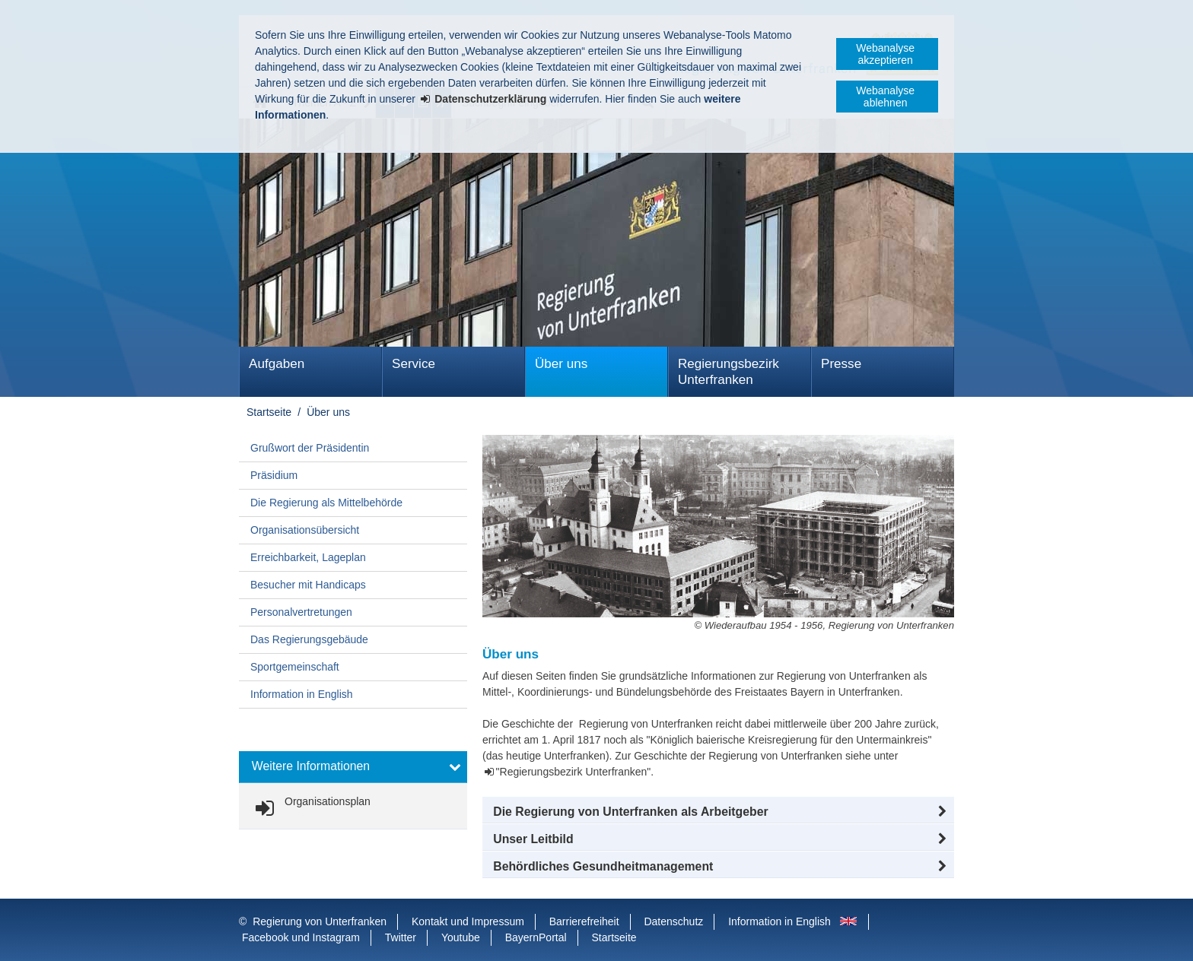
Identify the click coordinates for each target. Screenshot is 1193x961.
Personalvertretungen (301, 612)
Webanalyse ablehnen (885, 96)
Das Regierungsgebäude (309, 639)
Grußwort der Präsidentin (309, 448)
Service (413, 364)
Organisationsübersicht (304, 530)
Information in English (301, 694)
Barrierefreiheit (584, 921)
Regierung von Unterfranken (320, 921)
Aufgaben (276, 364)
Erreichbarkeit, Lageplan (308, 557)
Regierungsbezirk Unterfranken (728, 372)
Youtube (460, 937)
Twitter (400, 937)
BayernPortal (536, 937)
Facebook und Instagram (301, 937)
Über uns (561, 364)
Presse (841, 364)
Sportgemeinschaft (294, 667)
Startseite (269, 412)
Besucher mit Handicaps (308, 585)
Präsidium (273, 475)
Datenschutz (673, 921)
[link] (310, 808)
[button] (718, 812)
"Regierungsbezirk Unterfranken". (575, 772)
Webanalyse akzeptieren (885, 54)
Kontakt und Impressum (468, 921)
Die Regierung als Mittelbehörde (326, 502)
